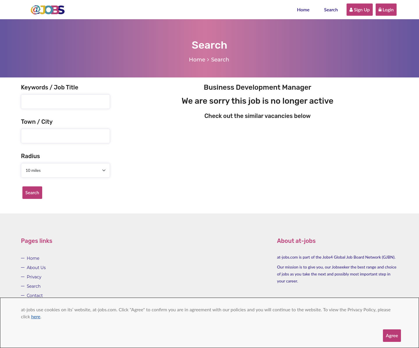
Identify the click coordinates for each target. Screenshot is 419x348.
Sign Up (359, 9)
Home (303, 9)
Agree (392, 335)
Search (331, 9)
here (35, 316)
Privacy (34, 277)
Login (386, 9)
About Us (36, 267)
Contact (35, 295)
